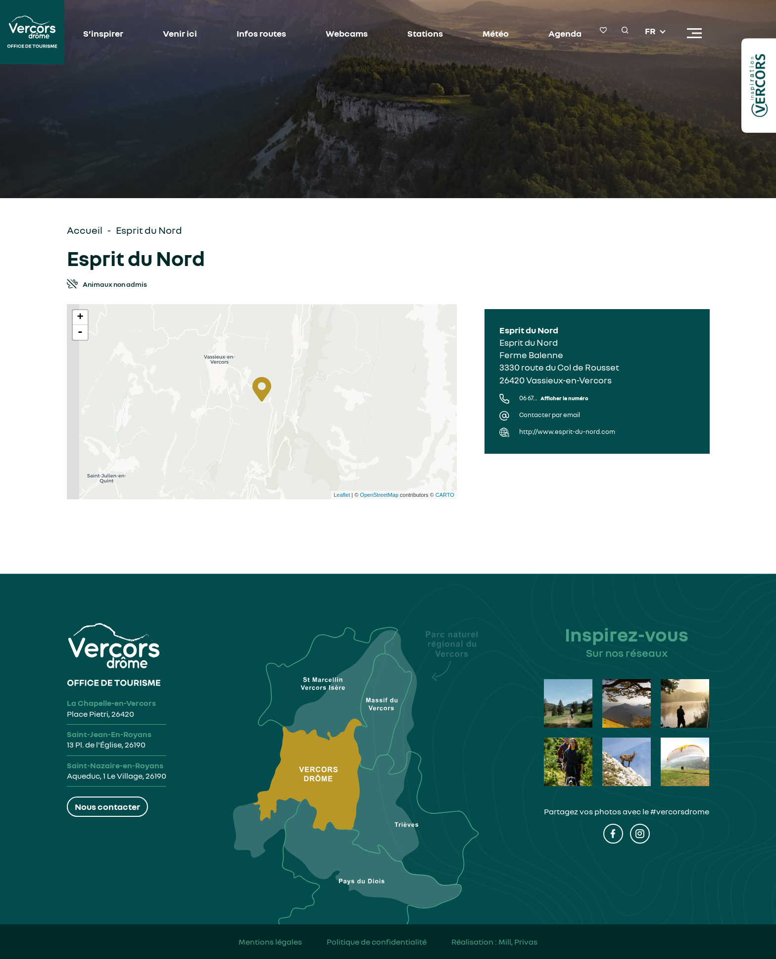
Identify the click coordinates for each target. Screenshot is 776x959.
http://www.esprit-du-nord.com (567, 431)
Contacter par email (549, 415)
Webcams (347, 33)
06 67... (553, 398)
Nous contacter (107, 806)
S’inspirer (103, 33)
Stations (425, 33)
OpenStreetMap (379, 495)
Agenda (565, 33)
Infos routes (261, 33)
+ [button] (80, 317)
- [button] (80, 332)
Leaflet (342, 495)
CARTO (445, 495)
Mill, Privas (517, 942)
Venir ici (180, 33)
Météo (496, 33)
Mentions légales (270, 942)
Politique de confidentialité (377, 942)
